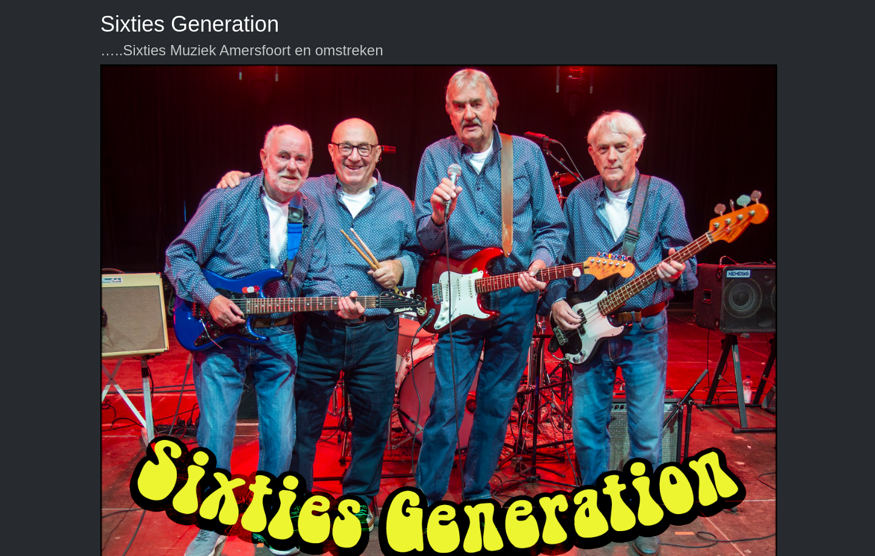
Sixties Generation (189, 24)
